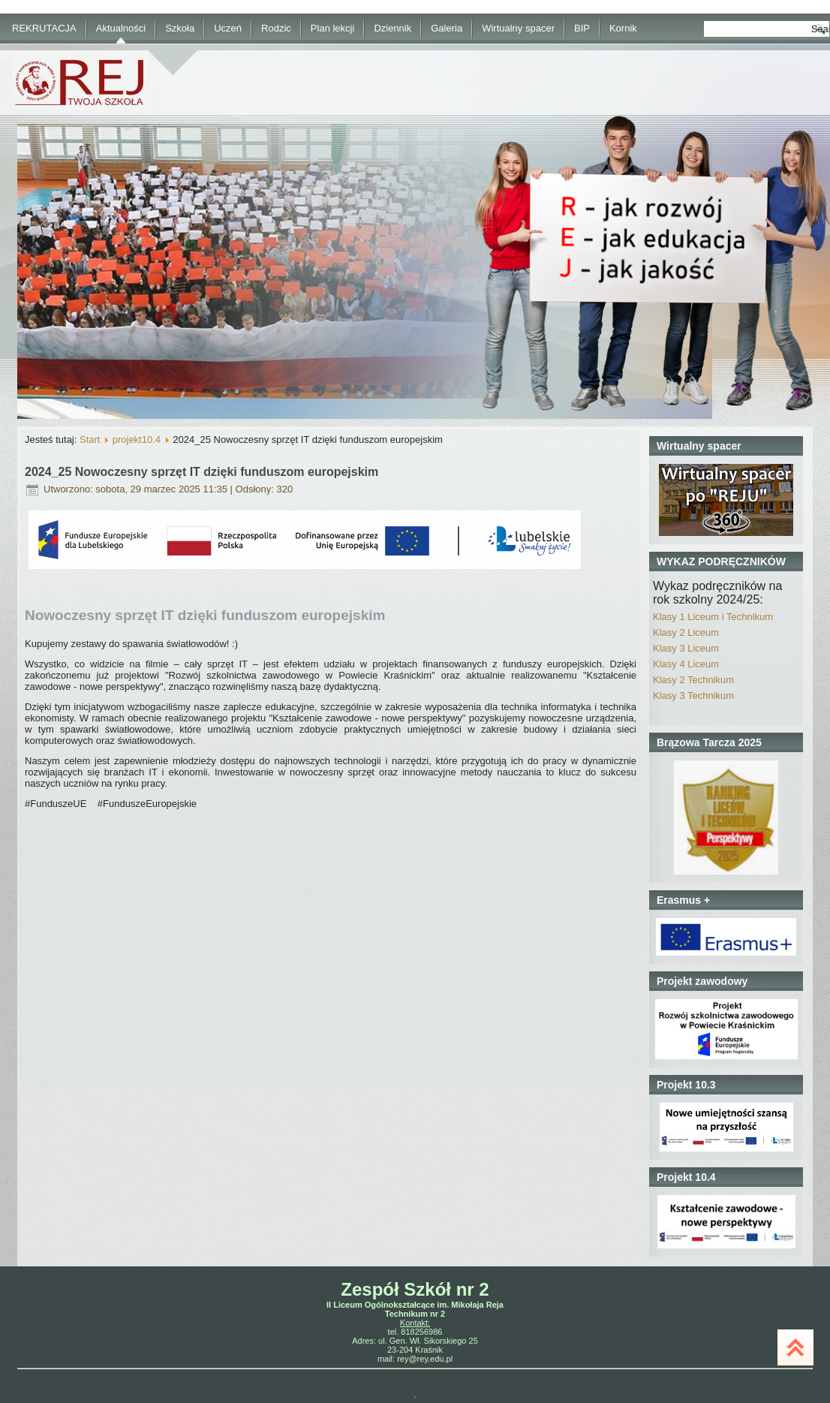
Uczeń (228, 28)
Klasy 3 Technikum (693, 695)
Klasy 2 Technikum (693, 679)
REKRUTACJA (44, 28)
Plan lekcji (333, 28)
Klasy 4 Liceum (686, 664)
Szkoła (179, 28)
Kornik (623, 28)
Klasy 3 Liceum (686, 648)
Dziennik (392, 28)
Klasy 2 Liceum (686, 632)
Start (90, 439)
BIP (582, 28)
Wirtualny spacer (518, 28)
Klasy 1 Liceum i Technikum (713, 616)
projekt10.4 (137, 439)
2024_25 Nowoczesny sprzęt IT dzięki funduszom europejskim (201, 471)
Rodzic (276, 28)
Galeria (446, 28)
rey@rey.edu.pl (425, 1358)
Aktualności (121, 28)
